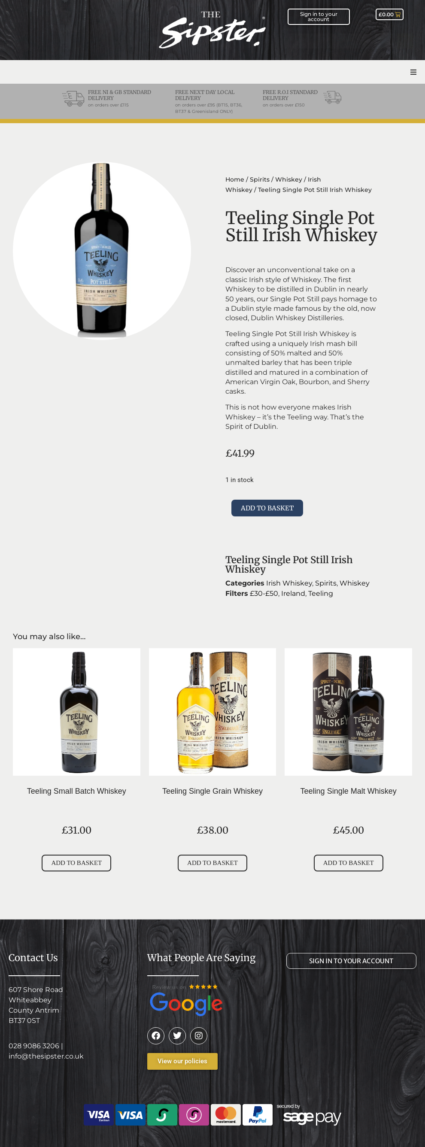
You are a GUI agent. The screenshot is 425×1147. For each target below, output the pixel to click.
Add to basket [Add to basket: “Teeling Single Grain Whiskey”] (212, 862)
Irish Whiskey (289, 583)
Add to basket (267, 508)
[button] (413, 71)
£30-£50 (264, 593)
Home (234, 179)
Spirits (260, 179)
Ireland (293, 593)
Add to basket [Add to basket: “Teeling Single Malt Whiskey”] (348, 862)
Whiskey (288, 179)
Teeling (320, 593)
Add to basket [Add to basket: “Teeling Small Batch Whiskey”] (76, 862)
